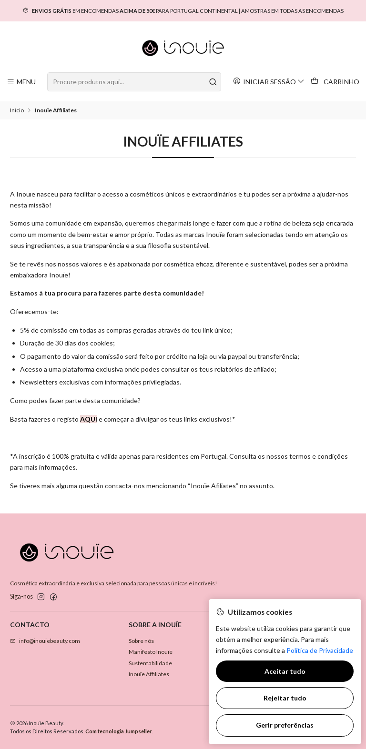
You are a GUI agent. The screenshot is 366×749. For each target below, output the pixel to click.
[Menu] (21, 81)
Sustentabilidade (150, 663)
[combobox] (134, 81)
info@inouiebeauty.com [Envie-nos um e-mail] (45, 640)
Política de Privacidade (319, 650)
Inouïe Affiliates (149, 674)
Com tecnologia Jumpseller (118, 731)
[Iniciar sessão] (269, 81)
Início (17, 110)
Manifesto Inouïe (151, 651)
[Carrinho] (335, 82)
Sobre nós (141, 640)
